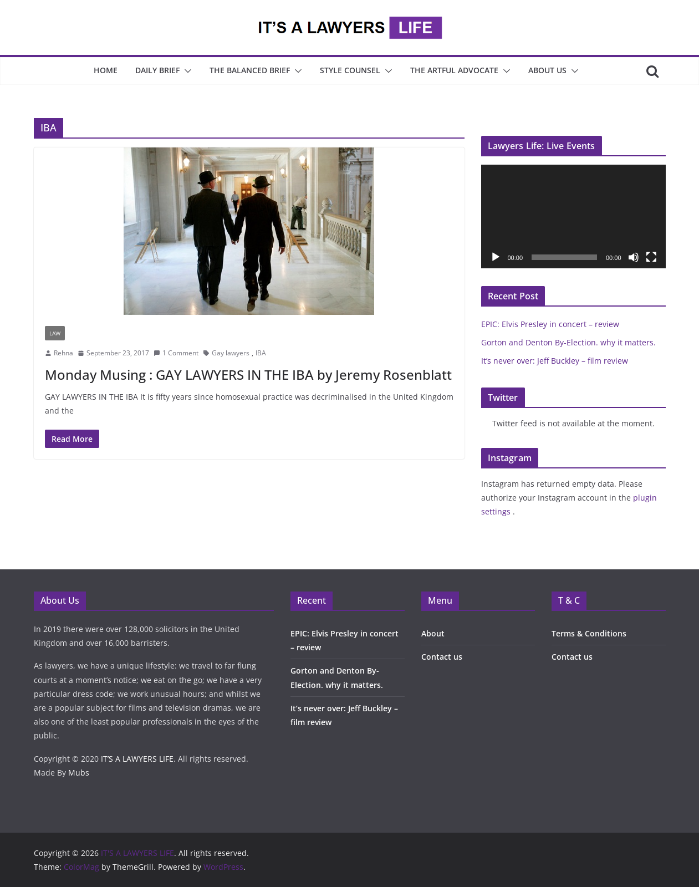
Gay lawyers (230, 353)
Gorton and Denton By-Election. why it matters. (568, 342)
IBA (261, 353)
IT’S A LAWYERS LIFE (137, 758)
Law (54, 333)
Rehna (63, 353)
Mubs (78, 772)
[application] (573, 216)
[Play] (495, 257)
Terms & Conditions (589, 633)
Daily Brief (157, 70)
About (433, 633)
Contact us (441, 656)
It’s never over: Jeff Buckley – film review (554, 360)
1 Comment (176, 353)
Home (106, 70)
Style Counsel (350, 70)
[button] (186, 71)
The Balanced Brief (250, 70)
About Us (547, 70)
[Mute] (633, 257)
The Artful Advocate (454, 70)
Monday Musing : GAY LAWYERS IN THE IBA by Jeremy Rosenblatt (248, 374)
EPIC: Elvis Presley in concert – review (550, 324)
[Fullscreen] (651, 257)
